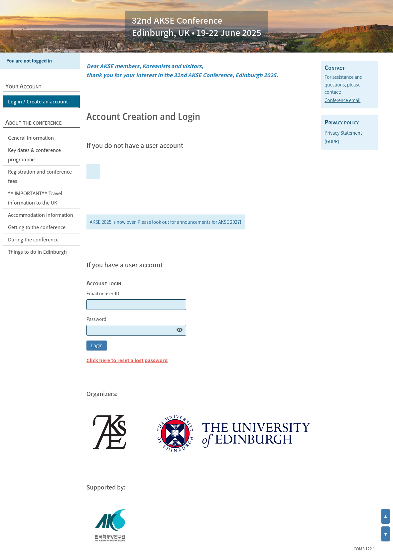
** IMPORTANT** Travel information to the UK (35, 198)
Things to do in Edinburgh (37, 251)
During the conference (33, 239)
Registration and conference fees (40, 176)
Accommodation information (40, 214)
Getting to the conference (37, 227)
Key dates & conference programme (34, 155)
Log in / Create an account (38, 101)
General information (31, 137)
